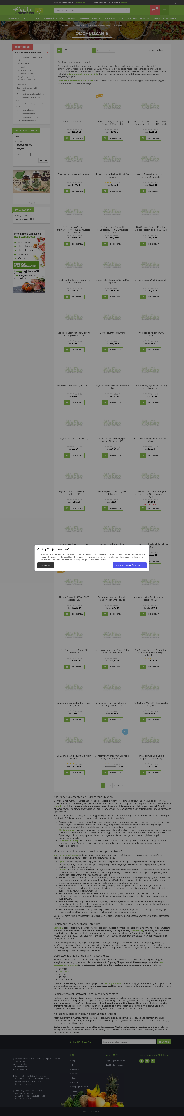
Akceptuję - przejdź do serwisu (129, 565)
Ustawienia (45, 565)
